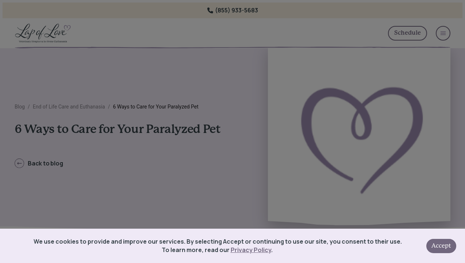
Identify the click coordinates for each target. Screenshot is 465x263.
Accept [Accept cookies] (441, 246)
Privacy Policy (251, 250)
